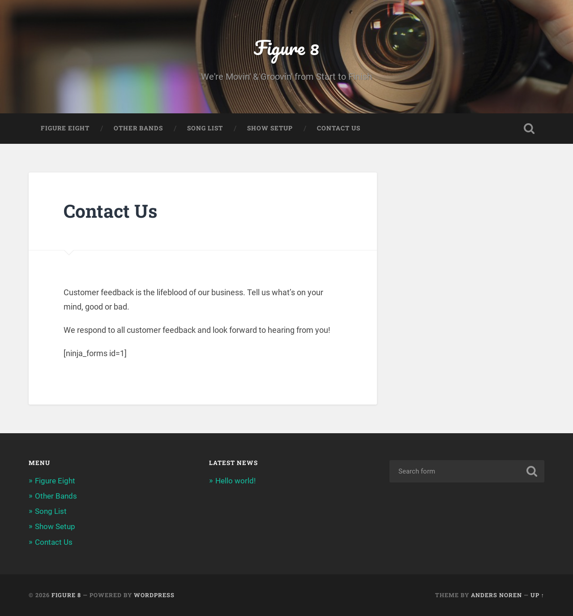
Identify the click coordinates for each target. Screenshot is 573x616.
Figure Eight (65, 128)
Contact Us (338, 128)
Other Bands (138, 128)
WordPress (154, 595)
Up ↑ (537, 595)
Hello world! (235, 480)
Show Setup (270, 128)
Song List (205, 128)
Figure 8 (286, 47)
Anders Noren (496, 595)
